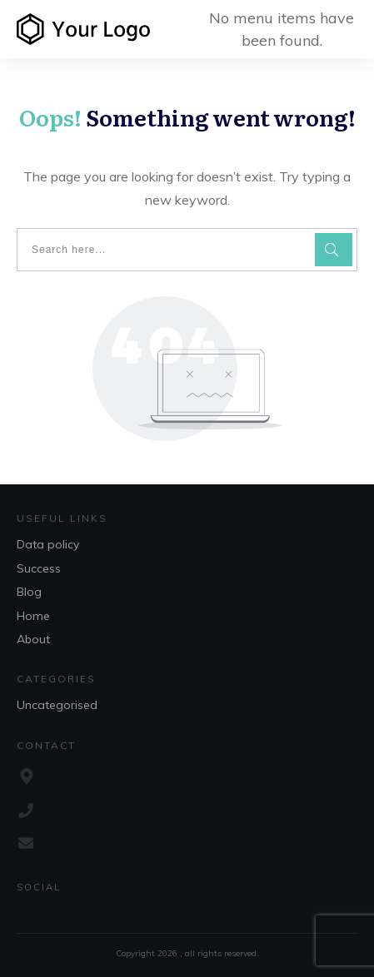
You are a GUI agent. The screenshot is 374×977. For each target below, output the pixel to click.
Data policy (48, 544)
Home (33, 615)
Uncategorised (57, 704)
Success (39, 568)
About (33, 639)
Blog (29, 591)
